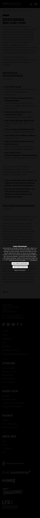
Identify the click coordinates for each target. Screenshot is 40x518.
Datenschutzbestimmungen (17, 260)
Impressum (34, 260)
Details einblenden (20, 270)
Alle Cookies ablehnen (20, 267)
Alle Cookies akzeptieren (20, 263)
